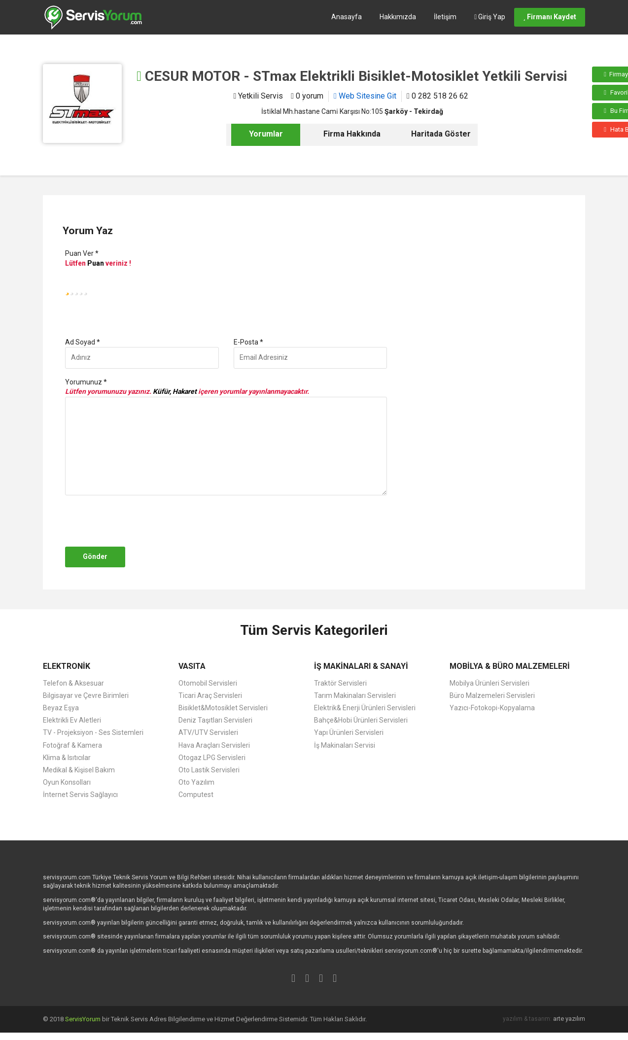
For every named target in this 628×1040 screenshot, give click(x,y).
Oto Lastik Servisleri (209, 770)
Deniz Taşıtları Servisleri (215, 720)
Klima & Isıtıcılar (67, 758)
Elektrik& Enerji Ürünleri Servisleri (365, 708)
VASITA (192, 666)
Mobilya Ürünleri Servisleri (489, 683)
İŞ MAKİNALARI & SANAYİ (361, 666)
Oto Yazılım (196, 782)
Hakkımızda (398, 17)
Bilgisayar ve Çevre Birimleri (86, 695)
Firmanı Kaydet (549, 17)
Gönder (95, 556)
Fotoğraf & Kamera (72, 745)
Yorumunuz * (86, 382)
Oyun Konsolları (67, 782)
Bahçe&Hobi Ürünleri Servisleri (361, 720)
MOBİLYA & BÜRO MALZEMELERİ (510, 666)
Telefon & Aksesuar (73, 683)
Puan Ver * (82, 253)
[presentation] (137, 521)
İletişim (445, 17)
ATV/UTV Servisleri (208, 732)
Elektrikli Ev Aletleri (72, 720)
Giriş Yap (489, 17)
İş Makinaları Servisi (344, 745)
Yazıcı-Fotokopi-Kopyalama (492, 708)
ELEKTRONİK (66, 666)
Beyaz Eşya (61, 708)
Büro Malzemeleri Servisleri (492, 695)
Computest (195, 794)
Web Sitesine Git (365, 96)
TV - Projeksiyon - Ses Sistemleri (93, 732)
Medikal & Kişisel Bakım (79, 770)
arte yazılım (569, 1018)
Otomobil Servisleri (207, 683)
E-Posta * (248, 342)
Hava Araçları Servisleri (214, 745)
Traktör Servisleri (340, 683)
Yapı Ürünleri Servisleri (349, 732)
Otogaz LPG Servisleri (211, 758)
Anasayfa (346, 17)
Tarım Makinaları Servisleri (355, 695)
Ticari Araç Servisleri (210, 695)
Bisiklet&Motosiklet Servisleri (223, 708)
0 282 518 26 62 (437, 96)
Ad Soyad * (82, 342)
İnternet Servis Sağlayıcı (80, 794)
